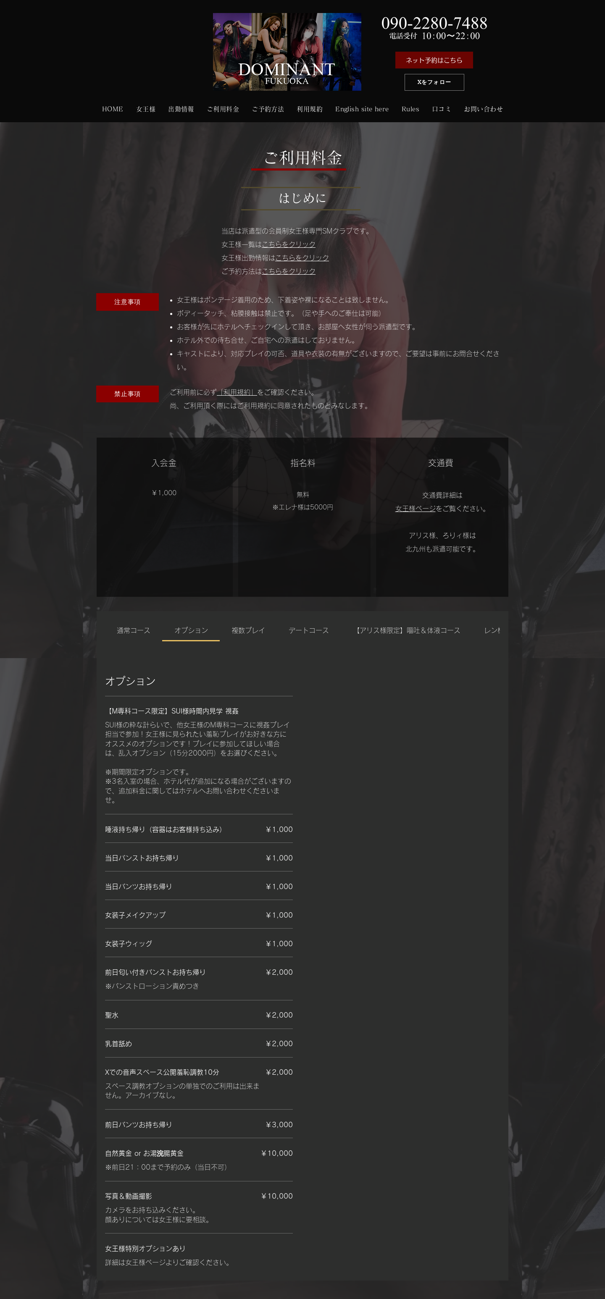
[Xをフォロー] (434, 82)
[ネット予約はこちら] (434, 60)
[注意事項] (127, 302)
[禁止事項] (127, 394)
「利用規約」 (237, 392)
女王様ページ (415, 508)
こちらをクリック (289, 244)
